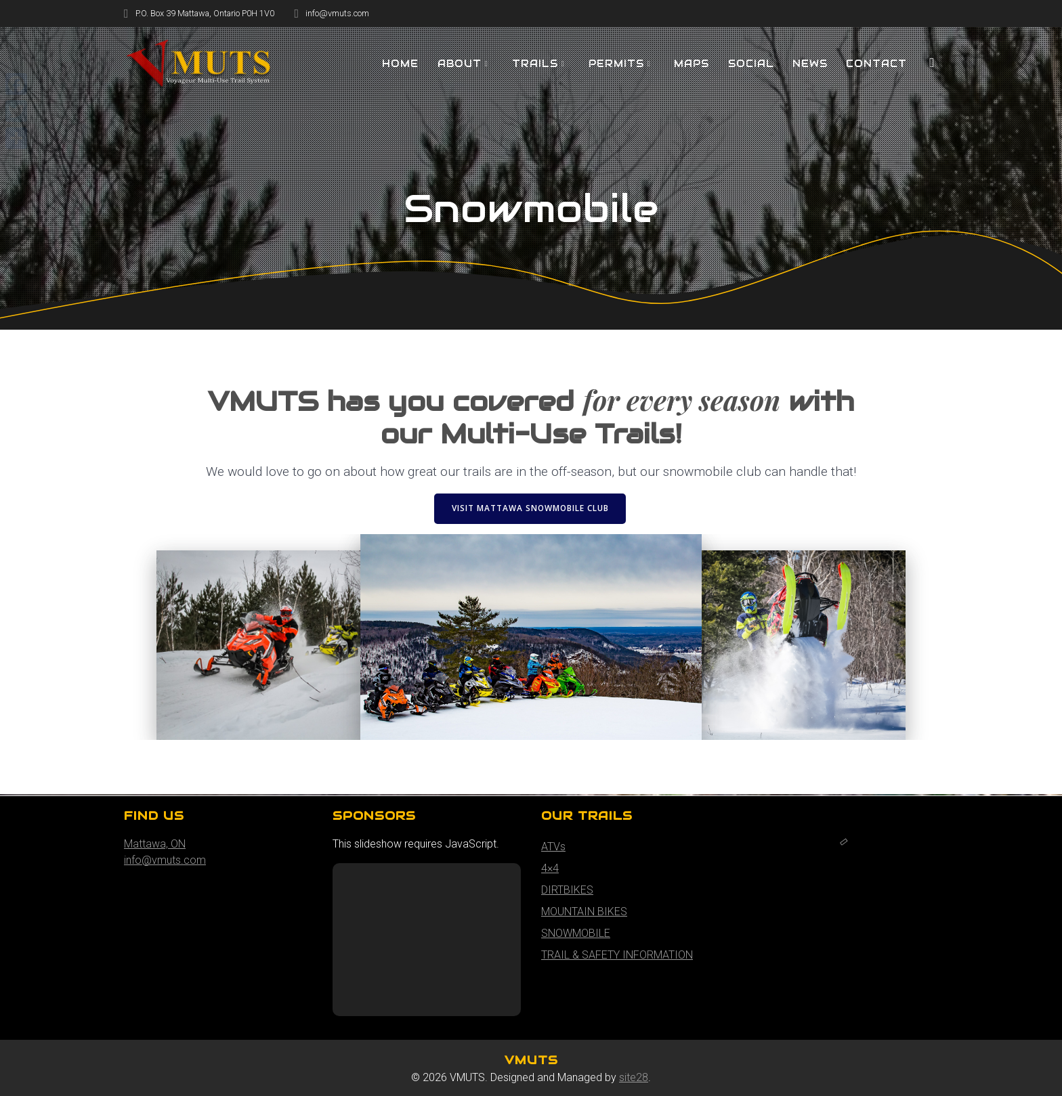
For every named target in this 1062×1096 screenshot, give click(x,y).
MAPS (691, 64)
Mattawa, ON (155, 843)
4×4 (550, 868)
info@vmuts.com (165, 860)
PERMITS (616, 64)
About (460, 64)
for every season (681, 400)
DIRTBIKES (567, 889)
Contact (876, 64)
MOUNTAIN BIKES (584, 911)
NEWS (810, 64)
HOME (400, 64)
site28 (633, 1077)
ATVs (553, 846)
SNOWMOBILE (575, 933)
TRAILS (535, 64)
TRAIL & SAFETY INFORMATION (617, 954)
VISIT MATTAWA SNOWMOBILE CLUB (530, 508)
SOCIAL (751, 64)
